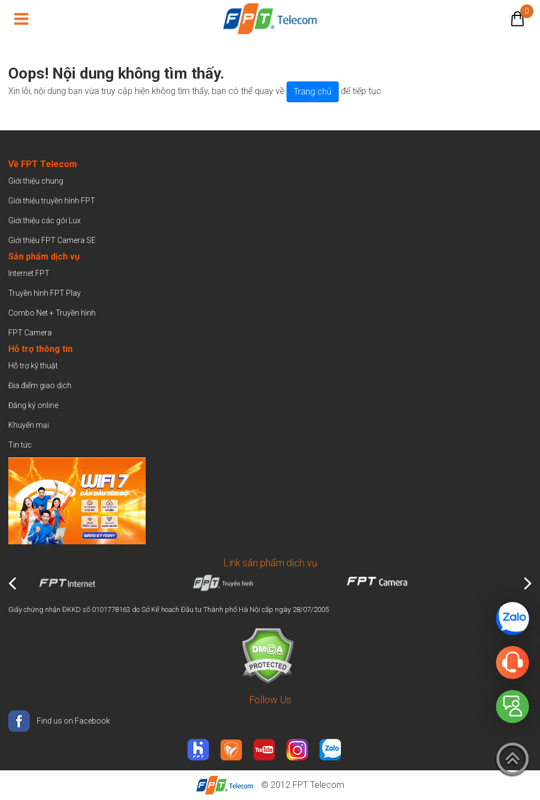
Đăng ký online (33, 405)
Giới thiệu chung (36, 180)
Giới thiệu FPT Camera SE (52, 240)
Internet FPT (28, 273)
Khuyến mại (28, 425)
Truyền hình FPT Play (44, 293)
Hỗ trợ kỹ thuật (33, 365)
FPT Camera (30, 332)
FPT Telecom (318, 785)
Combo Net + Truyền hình (52, 312)
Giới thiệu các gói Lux (44, 220)
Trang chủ (313, 91)
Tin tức (20, 444)
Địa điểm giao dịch (39, 385)
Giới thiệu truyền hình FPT (51, 200)
